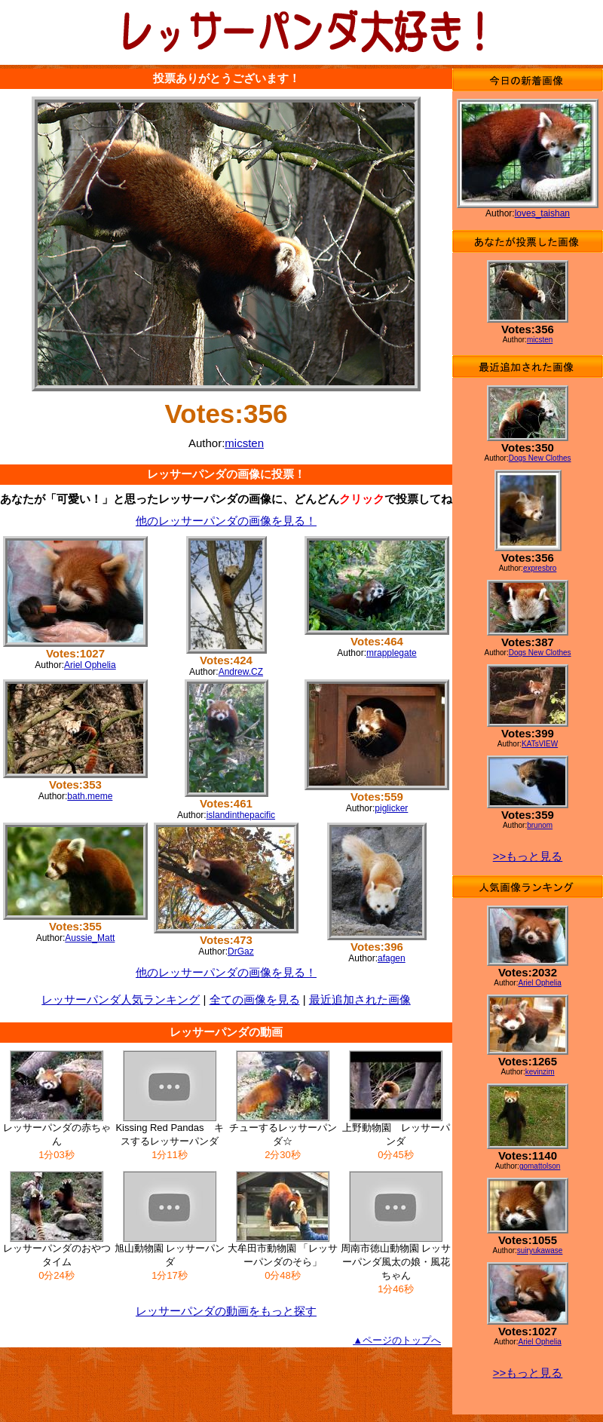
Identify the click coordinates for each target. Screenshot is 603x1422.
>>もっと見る (528, 856)
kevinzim (540, 1072)
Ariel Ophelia (90, 665)
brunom (539, 825)
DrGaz (241, 951)
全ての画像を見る (255, 999)
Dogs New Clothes (540, 458)
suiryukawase (540, 1250)
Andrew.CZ (241, 672)
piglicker (391, 808)
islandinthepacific (241, 815)
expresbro (539, 568)
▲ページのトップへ (397, 1340)
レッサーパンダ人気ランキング (120, 999)
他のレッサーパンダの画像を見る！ (226, 520)
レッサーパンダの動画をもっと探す (226, 1310)
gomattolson (539, 1166)
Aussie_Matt (90, 938)
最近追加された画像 (360, 999)
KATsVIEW (540, 744)
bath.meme (89, 796)
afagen (392, 958)
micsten (244, 443)
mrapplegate (391, 653)
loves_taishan (542, 213)
